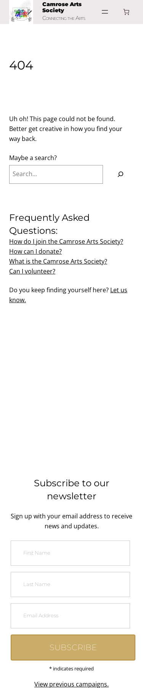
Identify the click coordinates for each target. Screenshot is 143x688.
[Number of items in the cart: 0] (126, 11)
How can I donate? (35, 251)
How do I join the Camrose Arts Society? (66, 241)
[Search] (120, 174)
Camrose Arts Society (62, 7)
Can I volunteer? (32, 271)
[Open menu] (104, 11)
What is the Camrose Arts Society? (58, 261)
